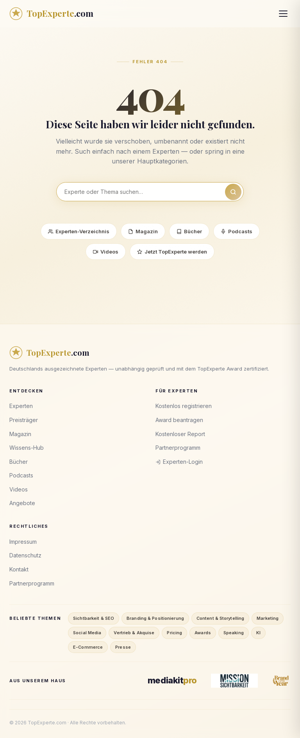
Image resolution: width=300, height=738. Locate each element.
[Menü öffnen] (283, 13)
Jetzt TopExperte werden (172, 251)
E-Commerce (88, 647)
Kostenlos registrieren (183, 406)
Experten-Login (179, 461)
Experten (21, 406)
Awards (203, 632)
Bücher (189, 231)
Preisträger (23, 420)
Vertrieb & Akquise (134, 632)
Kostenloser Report (180, 434)
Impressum (23, 541)
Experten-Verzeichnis (78, 231)
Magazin (143, 231)
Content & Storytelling (220, 618)
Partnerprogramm (177, 447)
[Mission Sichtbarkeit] (234, 681)
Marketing (268, 618)
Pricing (174, 632)
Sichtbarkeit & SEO (93, 618)
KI (258, 632)
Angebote (22, 503)
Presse (123, 647)
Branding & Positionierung (155, 618)
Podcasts (236, 231)
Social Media (87, 632)
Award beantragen (179, 420)
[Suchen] (233, 192)
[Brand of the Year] (281, 680)
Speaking (233, 632)
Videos (105, 251)
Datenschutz (25, 555)
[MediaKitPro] (172, 680)
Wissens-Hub (26, 447)
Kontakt (19, 569)
